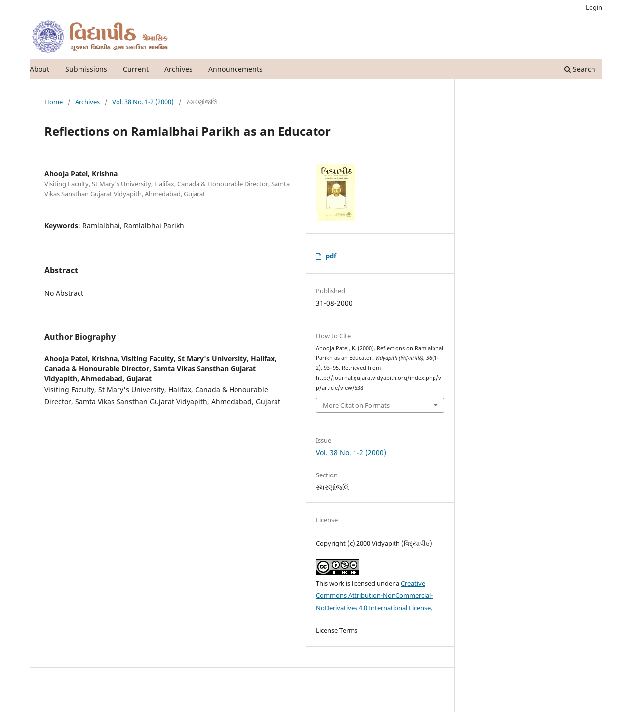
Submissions (86, 69)
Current (136, 69)
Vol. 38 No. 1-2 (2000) (143, 101)
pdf (331, 255)
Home (53, 101)
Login (594, 7)
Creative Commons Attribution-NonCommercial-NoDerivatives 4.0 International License (374, 595)
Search (579, 69)
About (39, 69)
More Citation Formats (356, 405)
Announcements (235, 69)
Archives (178, 69)
